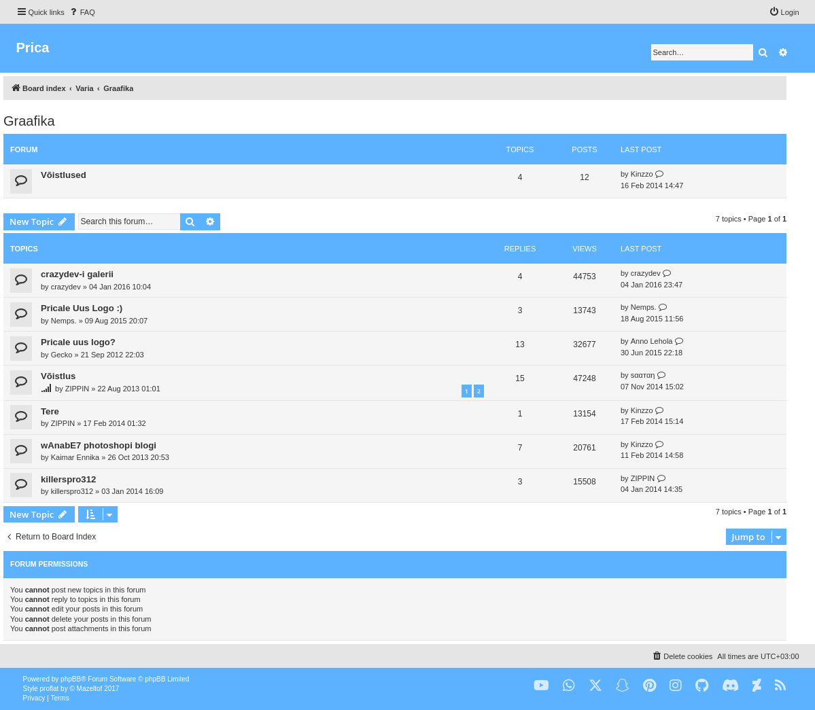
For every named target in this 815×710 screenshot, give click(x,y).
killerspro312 (68, 479)
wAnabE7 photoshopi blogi (98, 445)
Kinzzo (642, 174)
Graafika (29, 120)
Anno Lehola (652, 341)
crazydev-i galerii (77, 274)
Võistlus (58, 376)
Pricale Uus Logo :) (81, 308)
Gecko (62, 355)
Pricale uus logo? (78, 342)
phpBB (70, 679)
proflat (49, 688)
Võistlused (63, 175)
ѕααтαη (643, 375)
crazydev (66, 287)
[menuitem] (81, 12)
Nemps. (64, 321)
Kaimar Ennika (75, 457)
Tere (50, 411)
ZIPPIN (77, 389)
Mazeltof (90, 688)
